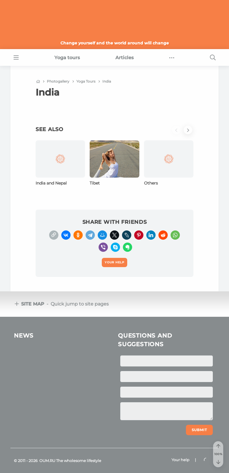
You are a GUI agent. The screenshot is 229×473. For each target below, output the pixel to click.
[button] (178, 133)
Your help (180, 459)
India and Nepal (51, 183)
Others (151, 183)
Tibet (95, 183)
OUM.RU (47, 460)
